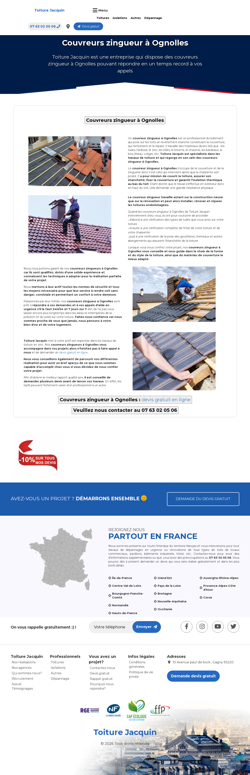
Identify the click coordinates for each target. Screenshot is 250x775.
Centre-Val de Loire (126, 586)
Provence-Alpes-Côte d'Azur (219, 587)
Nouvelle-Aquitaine (172, 601)
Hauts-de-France (124, 613)
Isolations (97, 18)
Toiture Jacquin (30, 10)
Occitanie (165, 609)
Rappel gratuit (101, 679)
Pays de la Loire (169, 586)
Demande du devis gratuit (203, 499)
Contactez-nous (102, 668)
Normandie (120, 605)
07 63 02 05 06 (178, 11)
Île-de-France (122, 578)
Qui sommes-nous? (27, 673)
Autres (113, 18)
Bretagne (165, 593)
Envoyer (146, 627)
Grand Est (165, 578)
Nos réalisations (24, 662)
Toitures (80, 18)
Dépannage (130, 18)
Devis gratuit (221, 10)
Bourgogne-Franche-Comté (128, 595)
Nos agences (21, 668)
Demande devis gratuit (193, 676)
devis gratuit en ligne (73, 352)
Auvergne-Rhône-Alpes (220, 578)
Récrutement (22, 678)
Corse (207, 597)
